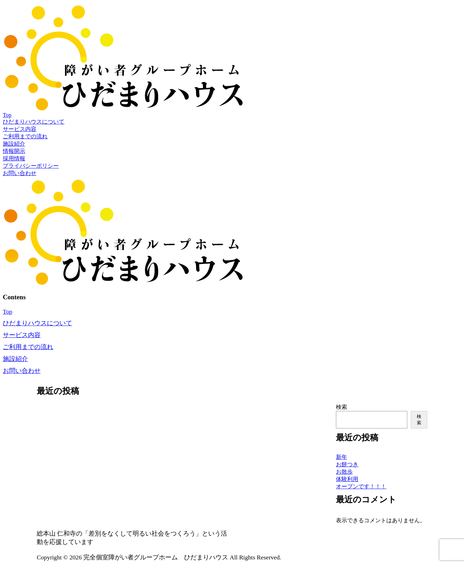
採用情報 (14, 158)
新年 (341, 457)
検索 (341, 407)
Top (7, 115)
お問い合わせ (19, 173)
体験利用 (347, 479)
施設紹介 (14, 144)
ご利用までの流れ (25, 136)
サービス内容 (19, 129)
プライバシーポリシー (31, 166)
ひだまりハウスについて (33, 122)
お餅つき (347, 464)
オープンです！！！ (361, 486)
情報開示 (14, 151)
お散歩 (344, 472)
